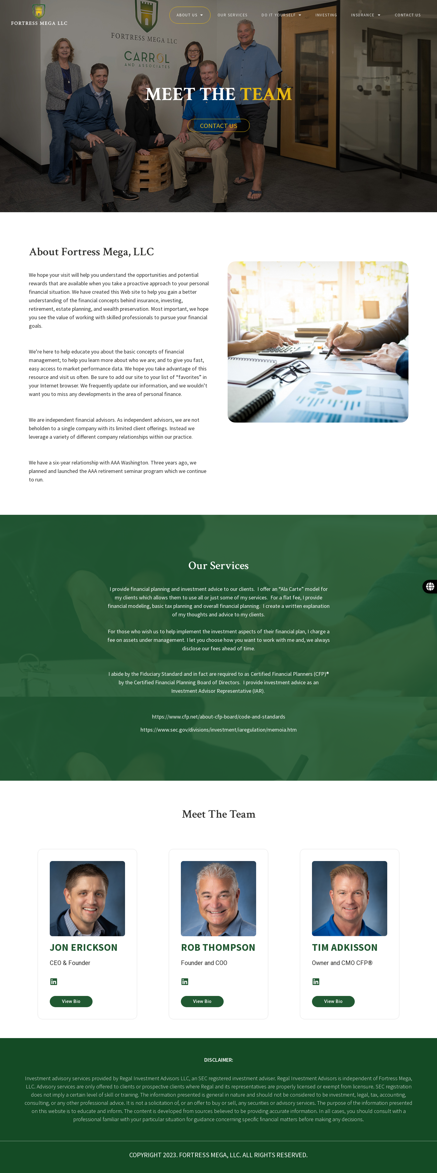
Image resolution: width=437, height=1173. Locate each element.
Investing (326, 15)
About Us (190, 15)
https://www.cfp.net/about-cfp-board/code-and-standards (218, 716)
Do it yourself (282, 15)
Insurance (366, 15)
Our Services (233, 15)
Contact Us (408, 15)
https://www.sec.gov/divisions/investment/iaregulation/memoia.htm (219, 729)
